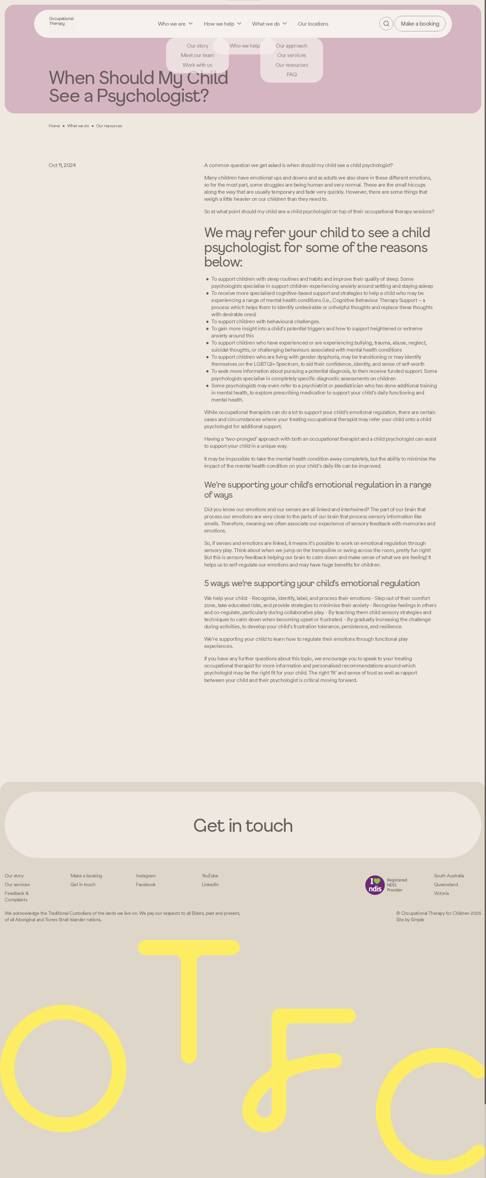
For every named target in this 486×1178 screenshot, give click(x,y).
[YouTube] (210, 876)
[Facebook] (146, 884)
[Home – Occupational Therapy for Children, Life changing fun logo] (63, 23)
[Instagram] (146, 876)
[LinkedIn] (210, 884)
